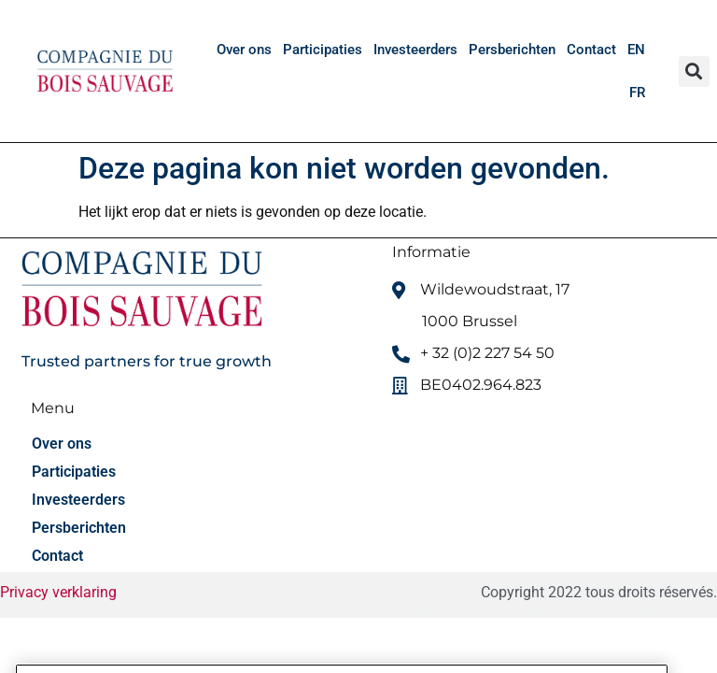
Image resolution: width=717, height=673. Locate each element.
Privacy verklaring (58, 592)
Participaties (322, 49)
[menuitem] (636, 49)
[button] (694, 71)
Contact (591, 49)
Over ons (244, 49)
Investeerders (415, 49)
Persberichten (512, 49)
